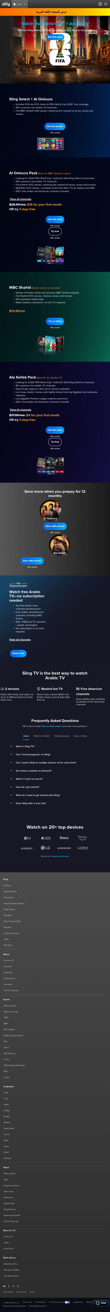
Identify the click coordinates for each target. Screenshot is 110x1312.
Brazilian (7, 1158)
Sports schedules (11, 1012)
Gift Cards (8, 945)
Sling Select (9, 897)
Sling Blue (8, 915)
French (7, 1134)
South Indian (9, 1128)
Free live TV (9, 961)
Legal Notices (78, 1302)
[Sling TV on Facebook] (9, 1286)
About (26, 736)
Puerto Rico (9, 1249)
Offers (6, 939)
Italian (6, 1140)
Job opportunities (11, 1276)
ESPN (6, 1018)
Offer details (55, 44)
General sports (10, 1006)
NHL (5, 1042)
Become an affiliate (12, 1270)
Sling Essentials (10, 892)
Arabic (6, 1105)
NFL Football (9, 1030)
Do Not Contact (92, 1302)
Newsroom (8, 1197)
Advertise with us (11, 1264)
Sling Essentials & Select (14, 903)
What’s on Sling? (42, 736)
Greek (6, 1146)
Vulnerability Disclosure (37, 1306)
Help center (9, 1192)
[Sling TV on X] (18, 1286)
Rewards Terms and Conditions (14, 1306)
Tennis (6, 1047)
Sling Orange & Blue (12, 921)
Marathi (7, 1122)
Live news (8, 984)
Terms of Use (27, 1302)
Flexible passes (61, 736)
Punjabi (7, 1111)
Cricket (7, 1077)
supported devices (60, 856)
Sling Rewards (10, 1209)
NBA (6, 1024)
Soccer (7, 1059)
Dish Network (21, 1292)
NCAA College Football (13, 1036)
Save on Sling (80, 736)
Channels (8, 967)
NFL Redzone (9, 1053)
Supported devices (12, 1186)
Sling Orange (9, 909)
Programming (9, 978)
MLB (5, 1071)
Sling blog (8, 972)
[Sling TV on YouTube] (4, 1286)
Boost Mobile (8, 1292)
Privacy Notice (40, 1302)
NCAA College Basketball (14, 1065)
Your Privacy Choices (59, 1302)
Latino (6, 1243)
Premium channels (11, 933)
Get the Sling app (11, 990)
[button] (55, 37)
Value (6, 1180)
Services (7, 886)
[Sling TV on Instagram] (13, 1286)
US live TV (8, 1237)
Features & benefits (12, 1215)
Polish (6, 1152)
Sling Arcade (9, 1203)
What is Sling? (9, 1174)
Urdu (6, 1099)
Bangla (6, 1117)
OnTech (32, 1292)
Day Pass (7, 927)
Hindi (6, 1093)
